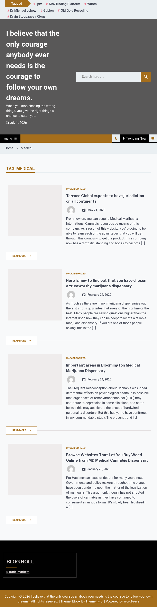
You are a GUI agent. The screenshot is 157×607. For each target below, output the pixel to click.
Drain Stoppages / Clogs (28, 16)
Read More (21, 256)
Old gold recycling (74, 10)
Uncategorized (75, 188)
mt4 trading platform (64, 4)
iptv (39, 4)
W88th (92, 4)
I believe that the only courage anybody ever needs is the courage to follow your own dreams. (32, 65)
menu (10, 138)
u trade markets (17, 572)
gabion (48, 10)
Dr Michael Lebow (23, 10)
